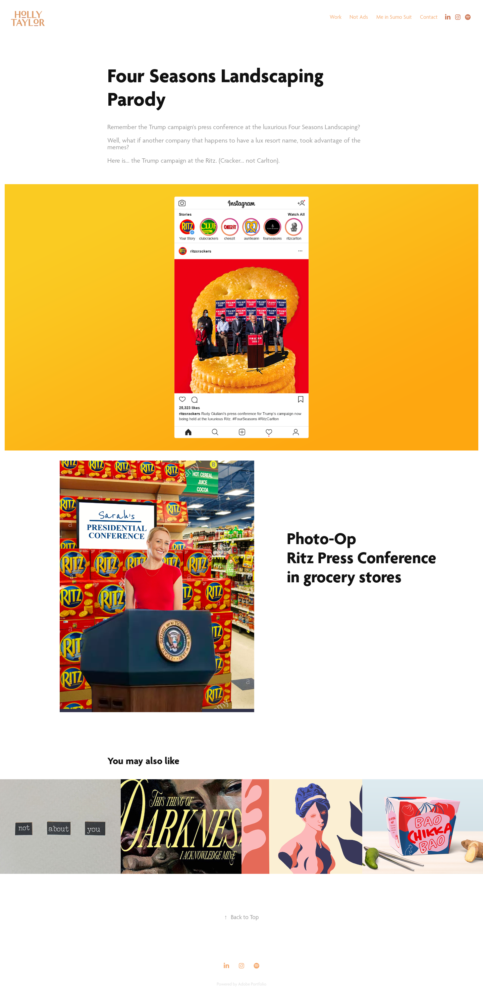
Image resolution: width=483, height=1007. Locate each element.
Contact (429, 17)
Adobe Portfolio (252, 984)
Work (335, 17)
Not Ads (359, 17)
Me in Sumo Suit (394, 17)
